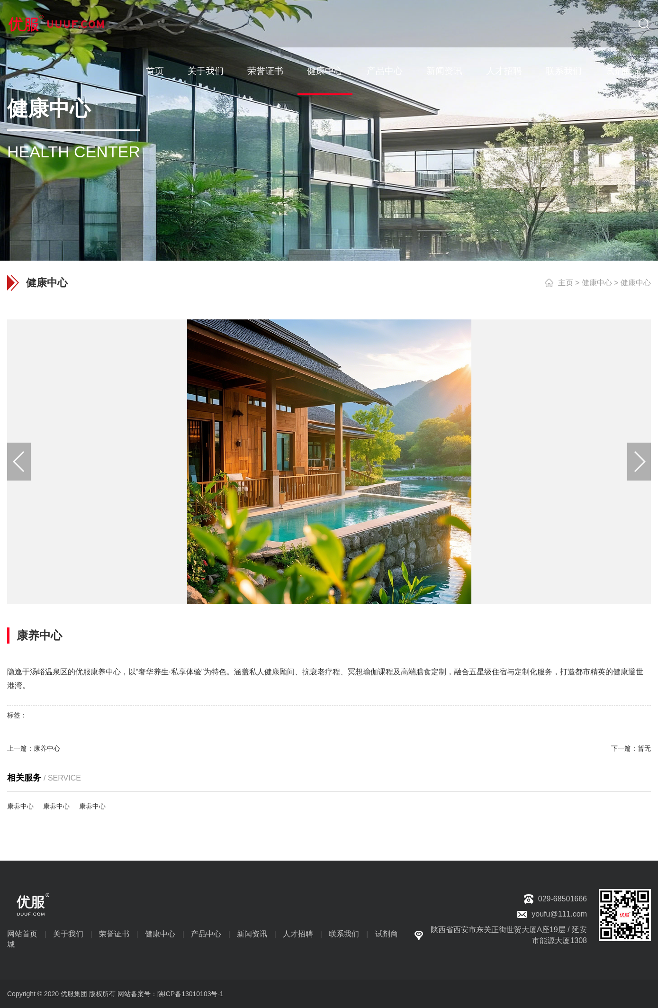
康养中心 (47, 748)
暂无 (644, 748)
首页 (155, 71)
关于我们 (206, 71)
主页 (565, 283)
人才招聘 (504, 71)
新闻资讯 (444, 71)
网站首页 (22, 934)
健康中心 (325, 71)
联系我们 (564, 71)
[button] (639, 462)
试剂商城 (623, 71)
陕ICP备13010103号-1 (190, 994)
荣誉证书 (265, 71)
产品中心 (385, 71)
